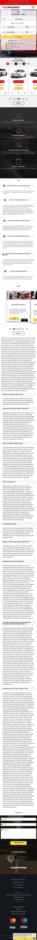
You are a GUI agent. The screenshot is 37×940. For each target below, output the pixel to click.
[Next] (27, 99)
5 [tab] (23, 99)
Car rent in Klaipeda (18, 907)
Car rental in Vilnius (18, 897)
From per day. (18, 81)
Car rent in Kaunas (18, 899)
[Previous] (10, 99)
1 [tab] (14, 99)
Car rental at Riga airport (18, 913)
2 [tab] (16, 99)
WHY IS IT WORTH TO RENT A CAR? (13, 443)
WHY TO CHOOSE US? (9, 482)
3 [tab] (18, 99)
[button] (27, 27)
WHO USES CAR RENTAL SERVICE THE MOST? (16, 408)
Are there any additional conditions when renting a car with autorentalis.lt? (17, 623)
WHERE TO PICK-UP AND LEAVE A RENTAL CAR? (16, 542)
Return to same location (18, 23)
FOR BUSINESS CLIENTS (9, 524)
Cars (18, 902)
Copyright (18, 909)
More (18, 88)
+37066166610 (10, 3)
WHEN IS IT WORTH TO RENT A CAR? (13, 394)
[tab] (18, 394)
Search (18, 37)
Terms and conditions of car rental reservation (18, 895)
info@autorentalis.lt (19, 3)
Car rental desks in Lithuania (18, 911)
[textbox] (18, 19)
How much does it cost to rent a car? (15, 688)
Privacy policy (18, 892)
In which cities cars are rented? (13, 561)
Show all (18, 103)
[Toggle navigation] (33, 7)
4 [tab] (21, 99)
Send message (18, 842)
